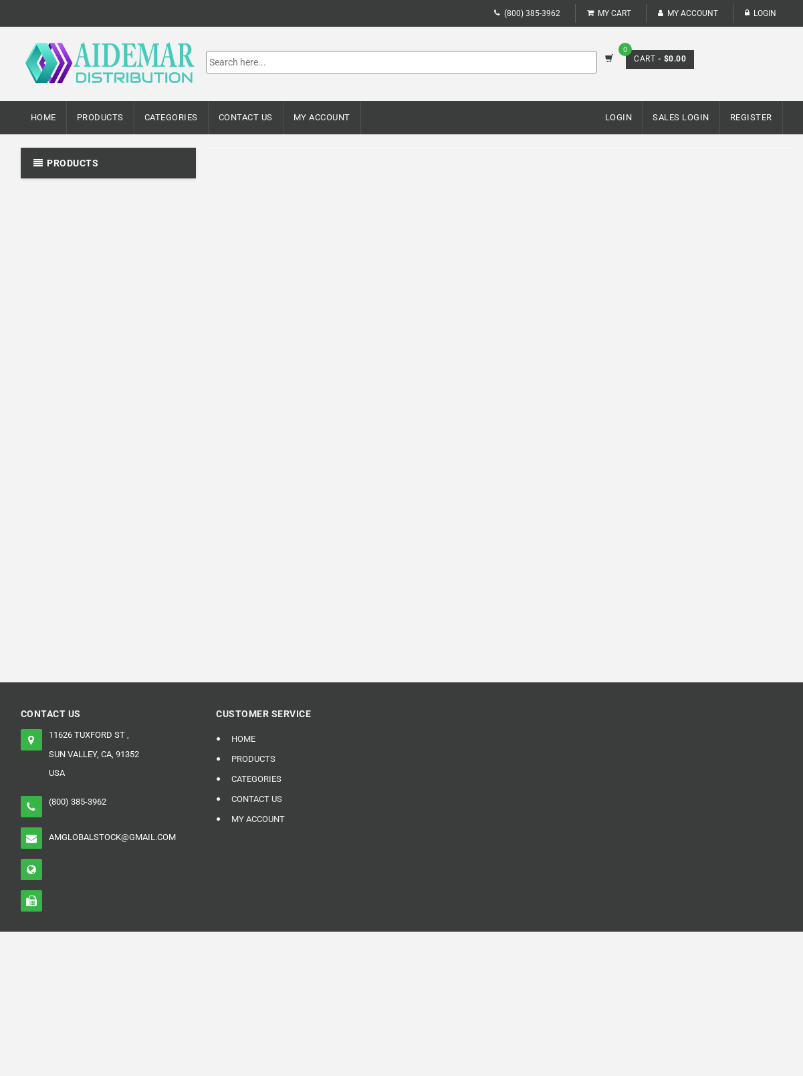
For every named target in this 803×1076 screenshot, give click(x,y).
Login (760, 13)
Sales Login (681, 117)
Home (43, 117)
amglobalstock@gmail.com (112, 837)
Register (751, 117)
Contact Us (246, 117)
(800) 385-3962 (527, 13)
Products (100, 117)
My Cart (609, 13)
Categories (171, 117)
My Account (688, 13)
